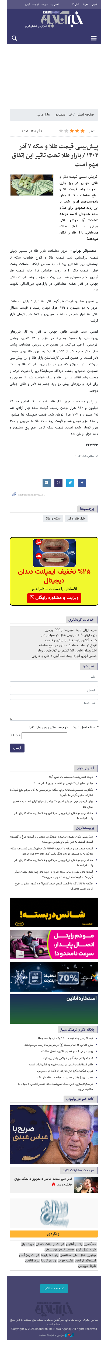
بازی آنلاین (72, 1250)
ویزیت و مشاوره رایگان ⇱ (50, 570)
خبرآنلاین (50, 20)
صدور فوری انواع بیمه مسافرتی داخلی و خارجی (64, 629)
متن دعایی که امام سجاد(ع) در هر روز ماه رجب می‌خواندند (59, 1027)
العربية (85, 4)
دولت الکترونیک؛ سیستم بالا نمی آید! (71, 750)
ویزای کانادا (88, 1250)
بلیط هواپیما (87, 1244)
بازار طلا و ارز (76, 489)
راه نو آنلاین (74, 1233)
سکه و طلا (53, 489)
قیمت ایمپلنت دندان (50, 1233)
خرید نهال (27, 1233)
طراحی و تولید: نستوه (53, 1319)
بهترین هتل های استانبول (25, 1239)
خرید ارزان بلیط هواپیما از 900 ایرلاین (71, 603)
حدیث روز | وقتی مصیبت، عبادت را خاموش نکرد (64, 1060)
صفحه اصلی (85, 118)
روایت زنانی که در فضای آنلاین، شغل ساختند (67, 1034)
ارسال (10, 720)
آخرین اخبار (85, 741)
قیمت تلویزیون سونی (59, 1239)
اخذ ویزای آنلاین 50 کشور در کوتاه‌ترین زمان (67, 623)
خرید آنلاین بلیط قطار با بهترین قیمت (71, 613)
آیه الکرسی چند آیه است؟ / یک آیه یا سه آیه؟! (65, 1021)
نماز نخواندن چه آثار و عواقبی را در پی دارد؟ (68, 1040)
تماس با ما (51, 4)
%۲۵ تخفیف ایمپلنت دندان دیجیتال (51, 549)
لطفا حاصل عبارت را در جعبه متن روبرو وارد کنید (63, 700)
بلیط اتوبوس (54, 1250)
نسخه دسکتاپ (50, 1272)
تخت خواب (24, 1244)
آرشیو (24, 4)
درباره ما (41, 4)
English (75, 4)
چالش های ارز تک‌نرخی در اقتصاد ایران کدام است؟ (63, 756)
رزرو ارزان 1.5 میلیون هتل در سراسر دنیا (68, 608)
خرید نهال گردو (85, 1239)
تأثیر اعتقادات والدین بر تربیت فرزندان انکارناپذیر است (61, 1047)
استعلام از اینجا (44, 1244)
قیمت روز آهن (67, 1244)
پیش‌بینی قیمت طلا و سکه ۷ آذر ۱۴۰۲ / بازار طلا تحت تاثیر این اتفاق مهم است (52, 158)
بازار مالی (43, 118)
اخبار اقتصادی (64, 118)
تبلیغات (32, 4)
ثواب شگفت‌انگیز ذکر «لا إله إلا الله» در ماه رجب (65, 1053)
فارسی (94, 4)
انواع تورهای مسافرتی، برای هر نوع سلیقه (68, 618)
